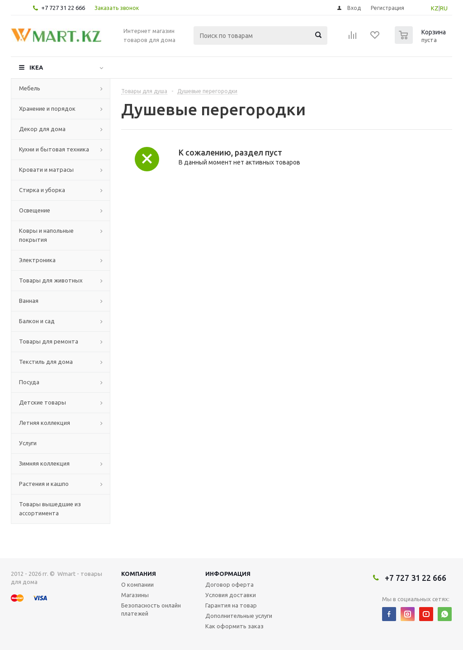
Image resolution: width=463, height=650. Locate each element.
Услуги (28, 443)
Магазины (135, 595)
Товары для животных (51, 280)
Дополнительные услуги (238, 615)
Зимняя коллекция (44, 463)
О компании (137, 584)
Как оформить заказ (234, 626)
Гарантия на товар (231, 605)
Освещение (34, 210)
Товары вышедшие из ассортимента (50, 508)
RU (444, 8)
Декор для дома (42, 129)
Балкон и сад (37, 321)
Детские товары (42, 402)
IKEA (36, 67)
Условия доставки (230, 595)
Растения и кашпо (44, 483)
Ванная (28, 300)
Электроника (37, 260)
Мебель (29, 88)
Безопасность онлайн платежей (151, 609)
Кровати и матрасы (46, 169)
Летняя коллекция (44, 422)
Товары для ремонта (48, 341)
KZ (435, 8)
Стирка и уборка (42, 190)
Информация (227, 573)
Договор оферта (229, 584)
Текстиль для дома (46, 361)
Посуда (29, 382)
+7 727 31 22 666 (63, 8)
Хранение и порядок (47, 108)
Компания (138, 573)
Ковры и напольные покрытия (46, 235)
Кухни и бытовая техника (54, 149)
